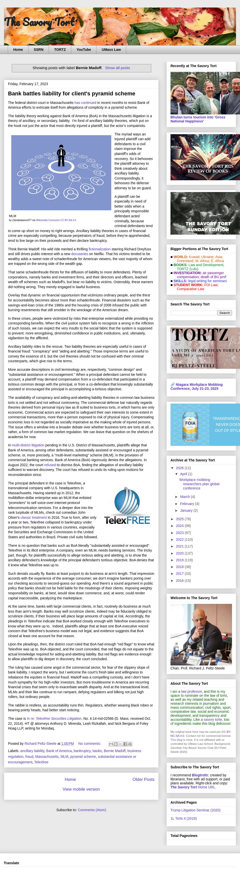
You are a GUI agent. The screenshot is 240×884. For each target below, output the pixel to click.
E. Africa (217, 261)
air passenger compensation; (199, 275)
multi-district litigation (28, 445)
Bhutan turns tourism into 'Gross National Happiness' (198, 119)
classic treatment (33, 517)
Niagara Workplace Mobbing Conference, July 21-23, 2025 (196, 387)
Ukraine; (208, 257)
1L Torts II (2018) (183, 818)
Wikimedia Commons (48, 220)
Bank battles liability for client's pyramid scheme (71, 93)
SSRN (39, 50)
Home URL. (193, 787)
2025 (180, 519)
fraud (29, 757)
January (187, 510)
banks (97, 751)
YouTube (83, 50)
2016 (180, 581)
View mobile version (81, 789)
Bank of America (59, 751)
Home (18, 50)
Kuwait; (194, 257)
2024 (180, 526)
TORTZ (60, 50)
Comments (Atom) (92, 810)
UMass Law (111, 50)
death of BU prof (213, 277)
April (184, 474)
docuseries (79, 254)
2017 (180, 574)
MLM (64, 757)
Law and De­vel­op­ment (205, 265)
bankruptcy (82, 751)
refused (50, 465)
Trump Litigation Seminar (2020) (195, 810)
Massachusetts (46, 757)
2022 (180, 540)
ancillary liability (32, 751)
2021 (180, 546)
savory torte (213, 720)
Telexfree (41, 762)
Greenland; (185, 261)
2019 (180, 560)
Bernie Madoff (115, 751)
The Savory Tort (39, 22)
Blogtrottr (200, 775)
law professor (191, 691)
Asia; (219, 257)
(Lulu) (193, 269)
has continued (85, 103)
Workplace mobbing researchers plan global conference (199, 484)
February (187, 504)
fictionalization (100, 249)
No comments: (90, 744)
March (185, 497)
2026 (180, 468)
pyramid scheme (83, 757)
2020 (180, 553)
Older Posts (143, 779)
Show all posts (117, 68)
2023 (180, 533)
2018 (180, 567)
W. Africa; (202, 261)
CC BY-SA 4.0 (68, 220)
